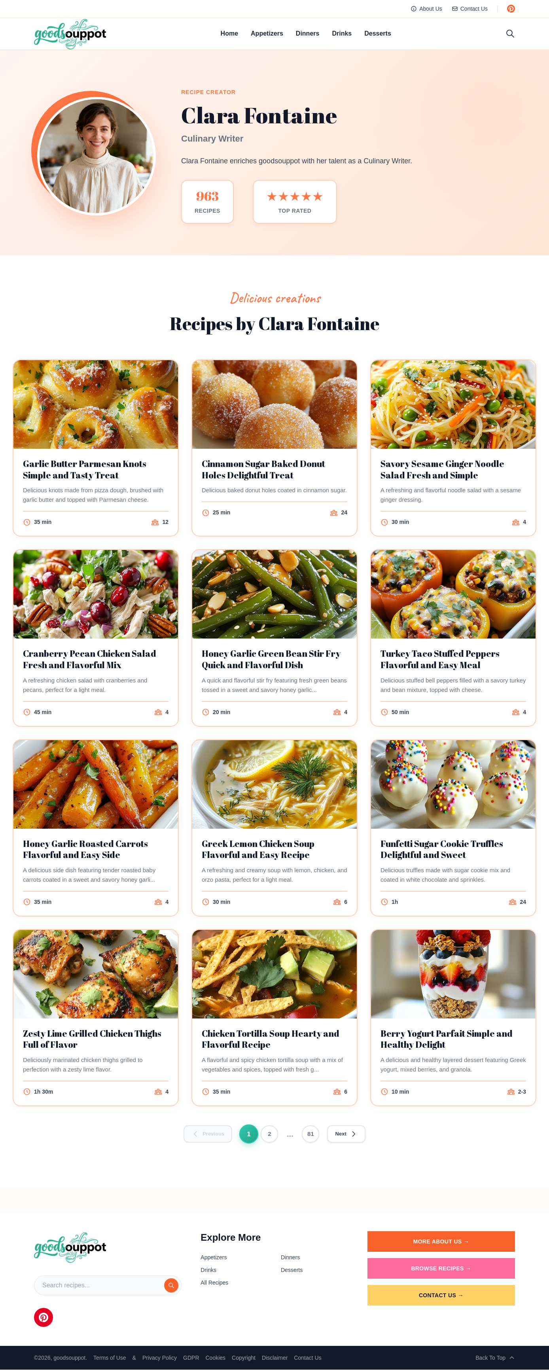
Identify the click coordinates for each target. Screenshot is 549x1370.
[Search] (171, 1286)
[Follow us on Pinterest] (511, 9)
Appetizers (267, 33)
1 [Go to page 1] (249, 1134)
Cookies (216, 1358)
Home (229, 33)
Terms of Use (109, 1358)
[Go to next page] (348, 1134)
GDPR (191, 1358)
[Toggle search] (510, 33)
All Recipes (214, 1283)
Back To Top (495, 1358)
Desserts (377, 33)
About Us (426, 9)
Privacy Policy (159, 1358)
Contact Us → (441, 1296)
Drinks (342, 33)
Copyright (244, 1358)
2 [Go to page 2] (269, 1133)
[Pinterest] (43, 1317)
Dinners (308, 33)
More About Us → (441, 1242)
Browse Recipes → (441, 1269)
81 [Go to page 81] (311, 1133)
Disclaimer (275, 1358)
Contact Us (470, 9)
